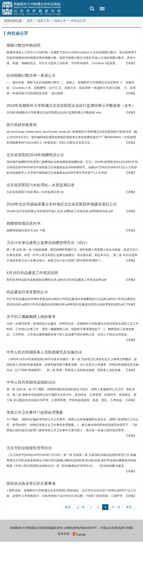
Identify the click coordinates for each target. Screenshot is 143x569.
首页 (29, 20)
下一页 (116, 507)
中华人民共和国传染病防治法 (31, 382)
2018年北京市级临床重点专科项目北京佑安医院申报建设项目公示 (61, 204)
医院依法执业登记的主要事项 (31, 483)
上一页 (80, 507)
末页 (129, 507)
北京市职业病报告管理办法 (29, 448)
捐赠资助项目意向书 (23, 223)
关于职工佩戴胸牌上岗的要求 (31, 317)
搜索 (92, 8)
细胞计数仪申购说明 (23, 45)
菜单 (101, 9)
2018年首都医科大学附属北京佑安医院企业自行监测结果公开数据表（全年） (71, 105)
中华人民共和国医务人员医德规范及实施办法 (44, 352)
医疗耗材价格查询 (21, 125)
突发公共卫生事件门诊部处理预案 (34, 412)
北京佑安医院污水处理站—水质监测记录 (40, 185)
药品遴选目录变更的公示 (27, 292)
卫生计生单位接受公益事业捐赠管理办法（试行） (48, 243)
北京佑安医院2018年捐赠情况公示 (35, 155)
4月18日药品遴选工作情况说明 (32, 273)
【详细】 (130, 63)
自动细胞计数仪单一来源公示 (31, 75)
